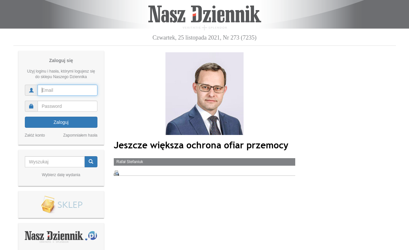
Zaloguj (61, 122)
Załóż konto (35, 135)
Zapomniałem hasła (80, 135)
